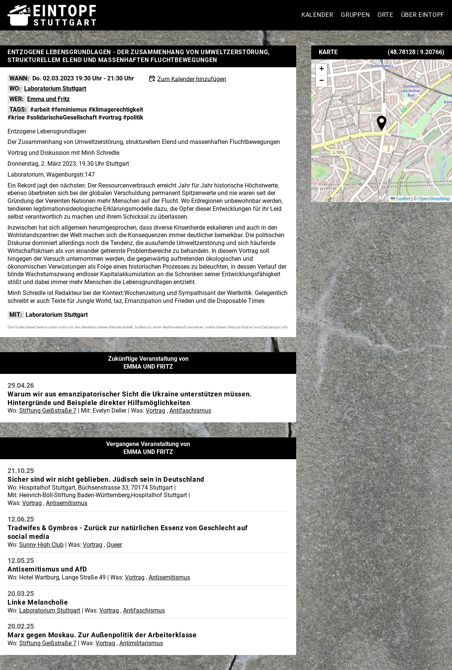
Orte (385, 14)
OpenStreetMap (434, 198)
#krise (16, 117)
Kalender (317, 14)
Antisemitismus (66, 503)
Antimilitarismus (141, 643)
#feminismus (69, 109)
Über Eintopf (422, 14)
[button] (381, 123)
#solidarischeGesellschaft (61, 117)
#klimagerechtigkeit (115, 109)
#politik (133, 117)
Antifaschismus (190, 410)
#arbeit (40, 109)
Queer (114, 544)
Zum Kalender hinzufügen (191, 78)
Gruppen (355, 14)
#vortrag (110, 117)
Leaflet (400, 198)
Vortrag (155, 410)
